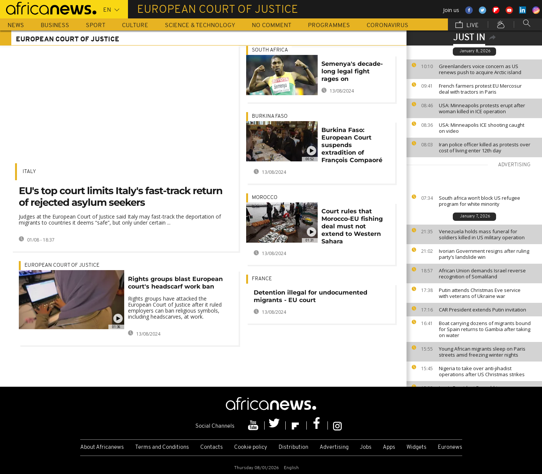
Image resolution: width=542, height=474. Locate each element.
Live (467, 25)
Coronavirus (387, 26)
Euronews (450, 447)
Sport (95, 26)
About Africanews (102, 447)
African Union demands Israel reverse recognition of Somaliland (482, 273)
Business (55, 26)
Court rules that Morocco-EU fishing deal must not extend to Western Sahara (352, 226)
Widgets (416, 447)
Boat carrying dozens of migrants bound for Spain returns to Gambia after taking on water (485, 329)
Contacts (211, 447)
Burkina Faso (270, 116)
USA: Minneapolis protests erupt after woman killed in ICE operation (482, 108)
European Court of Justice (61, 265)
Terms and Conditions (162, 447)
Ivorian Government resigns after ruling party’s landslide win (484, 254)
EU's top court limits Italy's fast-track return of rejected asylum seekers (120, 196)
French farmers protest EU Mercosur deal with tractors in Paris (480, 89)
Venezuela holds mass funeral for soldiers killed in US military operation (482, 234)
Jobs (365, 447)
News (16, 26)
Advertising (334, 447)
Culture (135, 26)
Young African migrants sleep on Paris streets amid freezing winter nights (482, 352)
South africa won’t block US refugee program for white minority (479, 201)
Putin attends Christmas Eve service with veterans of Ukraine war (480, 293)
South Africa (270, 50)
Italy (29, 172)
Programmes (329, 26)
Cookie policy (250, 447)
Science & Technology (200, 26)
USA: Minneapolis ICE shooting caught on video (481, 128)
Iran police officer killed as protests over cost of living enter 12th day (484, 147)
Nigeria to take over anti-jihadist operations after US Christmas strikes (482, 371)
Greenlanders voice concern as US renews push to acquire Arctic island (480, 69)
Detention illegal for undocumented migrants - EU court (310, 296)
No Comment (271, 26)
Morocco (264, 198)
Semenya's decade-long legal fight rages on (352, 71)
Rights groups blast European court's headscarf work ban (175, 282)
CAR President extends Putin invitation (482, 310)
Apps (389, 447)
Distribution (293, 447)
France (262, 279)
